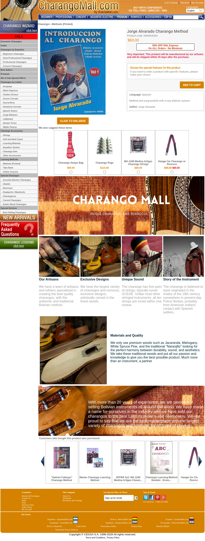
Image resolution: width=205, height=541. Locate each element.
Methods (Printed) (62, 24)
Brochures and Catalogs (72, 500)
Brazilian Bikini (162, 526)
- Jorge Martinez (9, 115)
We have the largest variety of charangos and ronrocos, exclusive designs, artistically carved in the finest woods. (100, 294)
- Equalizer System (11, 147)
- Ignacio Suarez (9, 111)
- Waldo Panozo (9, 127)
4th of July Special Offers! (13, 78)
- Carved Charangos (11, 200)
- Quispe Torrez (9, 123)
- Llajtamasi (7, 119)
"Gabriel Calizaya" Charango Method (61, 479)
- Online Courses (10, 172)
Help (24, 500)
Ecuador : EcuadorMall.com (180, 519)
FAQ (24, 503)
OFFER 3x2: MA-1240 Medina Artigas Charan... (128, 479)
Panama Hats (136, 526)
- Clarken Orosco (10, 94)
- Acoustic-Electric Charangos (16, 180)
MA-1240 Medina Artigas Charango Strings (138, 163)
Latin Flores (81, 526)
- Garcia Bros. (8, 103)
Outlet (3, 46)
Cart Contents (171, 2)
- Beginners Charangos (13, 54)
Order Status (27, 507)
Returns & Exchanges (31, 496)
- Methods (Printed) (11, 164)
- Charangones (9, 196)
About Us (67, 496)
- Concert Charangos (12, 66)
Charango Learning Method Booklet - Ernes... (161, 479)
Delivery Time (28, 505)
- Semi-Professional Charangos (17, 58)
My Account (197, 2)
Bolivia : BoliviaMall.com (123, 519)
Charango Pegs (104, 162)
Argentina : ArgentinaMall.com (62, 519)
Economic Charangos (11, 41)
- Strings (6, 135)
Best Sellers (6, 70)
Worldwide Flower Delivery (66, 530)
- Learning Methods (11, 143)
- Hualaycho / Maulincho (13, 192)
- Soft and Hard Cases (12, 139)
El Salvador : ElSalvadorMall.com (177, 523)
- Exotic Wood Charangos (14, 204)
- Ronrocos (7, 188)
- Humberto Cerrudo (11, 107)
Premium (5, 74)
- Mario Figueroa (10, 90)
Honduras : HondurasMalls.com (121, 523)
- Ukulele (6, 184)
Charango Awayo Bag (70, 162)
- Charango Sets (9, 151)
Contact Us (26, 498)
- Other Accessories (11, 155)
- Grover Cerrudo (10, 99)
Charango (43, 24)
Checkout (184, 2)
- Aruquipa (7, 86)
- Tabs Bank (7, 168)
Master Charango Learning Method (94, 479)
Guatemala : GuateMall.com (64, 523)
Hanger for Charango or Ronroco (172, 163)
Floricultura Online (108, 526)
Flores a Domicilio (54, 526)
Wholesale (67, 498)
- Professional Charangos (14, 62)
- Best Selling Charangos (14, 212)
